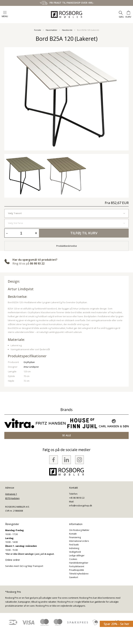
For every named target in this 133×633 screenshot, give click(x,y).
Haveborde (67, 30)
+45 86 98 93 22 (77, 497)
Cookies (73, 559)
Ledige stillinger (77, 555)
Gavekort (73, 577)
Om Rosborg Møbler (79, 530)
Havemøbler (51, 30)
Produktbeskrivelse (66, 245)
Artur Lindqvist (21, 289)
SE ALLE (66, 435)
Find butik (74, 544)
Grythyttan (29, 362)
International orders (79, 541)
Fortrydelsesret (76, 566)
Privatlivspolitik (76, 570)
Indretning (74, 548)
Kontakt (73, 533)
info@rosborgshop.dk (80, 505)
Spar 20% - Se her (116, 624)
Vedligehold (75, 551)
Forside (37, 30)
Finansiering (75, 537)
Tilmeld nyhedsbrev (78, 573)
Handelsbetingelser (78, 562)
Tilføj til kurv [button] (83, 233)
